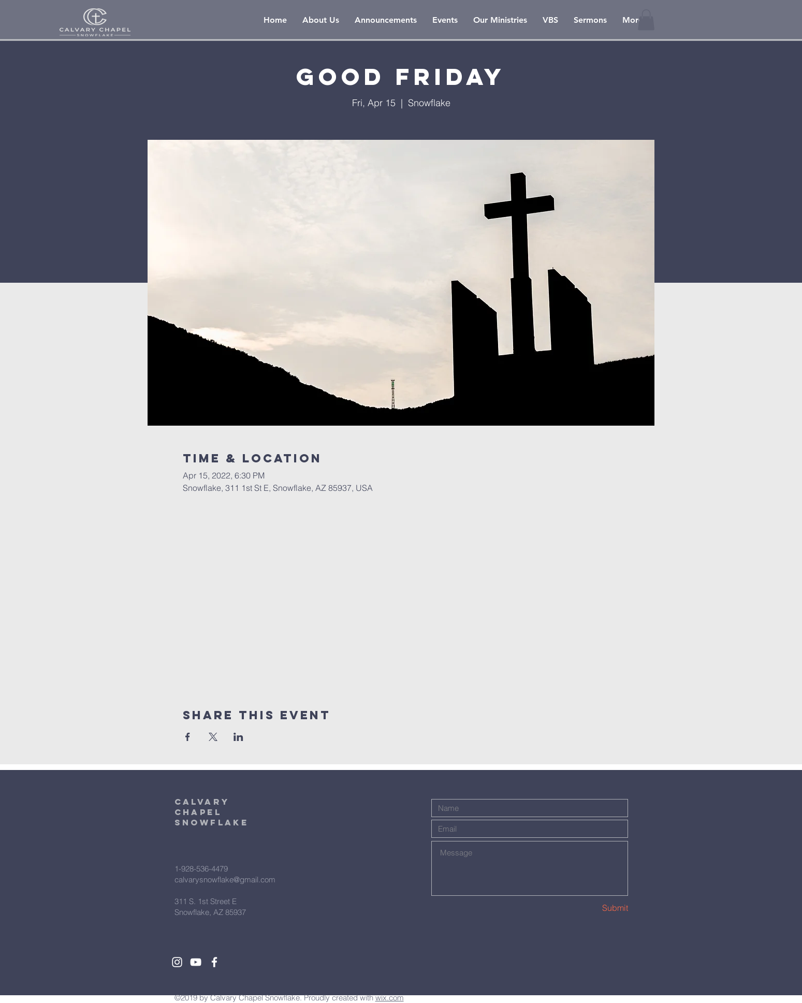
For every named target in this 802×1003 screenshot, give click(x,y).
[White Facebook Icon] (214, 962)
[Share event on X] (213, 737)
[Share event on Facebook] (188, 737)
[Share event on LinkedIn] (238, 737)
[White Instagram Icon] (177, 962)
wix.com (389, 997)
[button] (646, 20)
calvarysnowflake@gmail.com (224, 879)
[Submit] (591, 908)
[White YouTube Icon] (195, 962)
